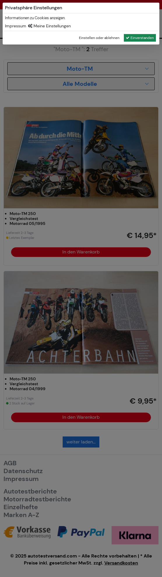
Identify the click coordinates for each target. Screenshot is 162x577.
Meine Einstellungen (49, 26)
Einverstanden (140, 37)
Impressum (15, 26)
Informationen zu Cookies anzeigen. (35, 17)
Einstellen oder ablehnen (99, 37)
